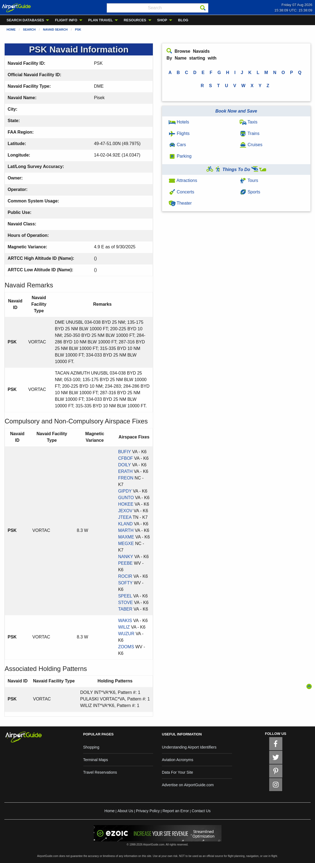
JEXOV (125, 510)
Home (11, 29)
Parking (180, 156)
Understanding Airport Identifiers (189, 747)
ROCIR (125, 576)
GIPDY (125, 491)
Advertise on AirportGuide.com (188, 785)
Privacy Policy (148, 811)
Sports (250, 192)
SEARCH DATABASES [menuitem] (25, 20)
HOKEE (125, 504)
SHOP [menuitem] (162, 20)
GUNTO (126, 497)
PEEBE (125, 563)
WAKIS (125, 620)
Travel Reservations (100, 772)
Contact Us (201, 811)
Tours (249, 180)
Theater (180, 203)
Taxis (249, 122)
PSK (78, 29)
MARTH (126, 530)
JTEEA (125, 517)
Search (29, 29)
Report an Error (175, 811)
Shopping (91, 747)
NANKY (125, 556)
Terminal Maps (95, 760)
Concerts (181, 192)
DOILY (124, 465)
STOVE (125, 602)
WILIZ (124, 627)
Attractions (183, 180)
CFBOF (125, 458)
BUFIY (124, 451)
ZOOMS (126, 646)
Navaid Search (55, 29)
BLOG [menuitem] (183, 20)
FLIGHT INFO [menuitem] (66, 20)
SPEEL (125, 596)
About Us (125, 811)
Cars (177, 144)
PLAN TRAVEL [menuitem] (100, 20)
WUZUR (126, 633)
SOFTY (125, 583)
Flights (179, 133)
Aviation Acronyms (177, 760)
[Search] (203, 8)
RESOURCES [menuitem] (135, 20)
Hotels (179, 122)
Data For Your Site (177, 772)
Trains (250, 133)
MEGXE (126, 543)
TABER (125, 609)
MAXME (126, 537)
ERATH (125, 471)
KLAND (125, 524)
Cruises (251, 144)
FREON (125, 478)
